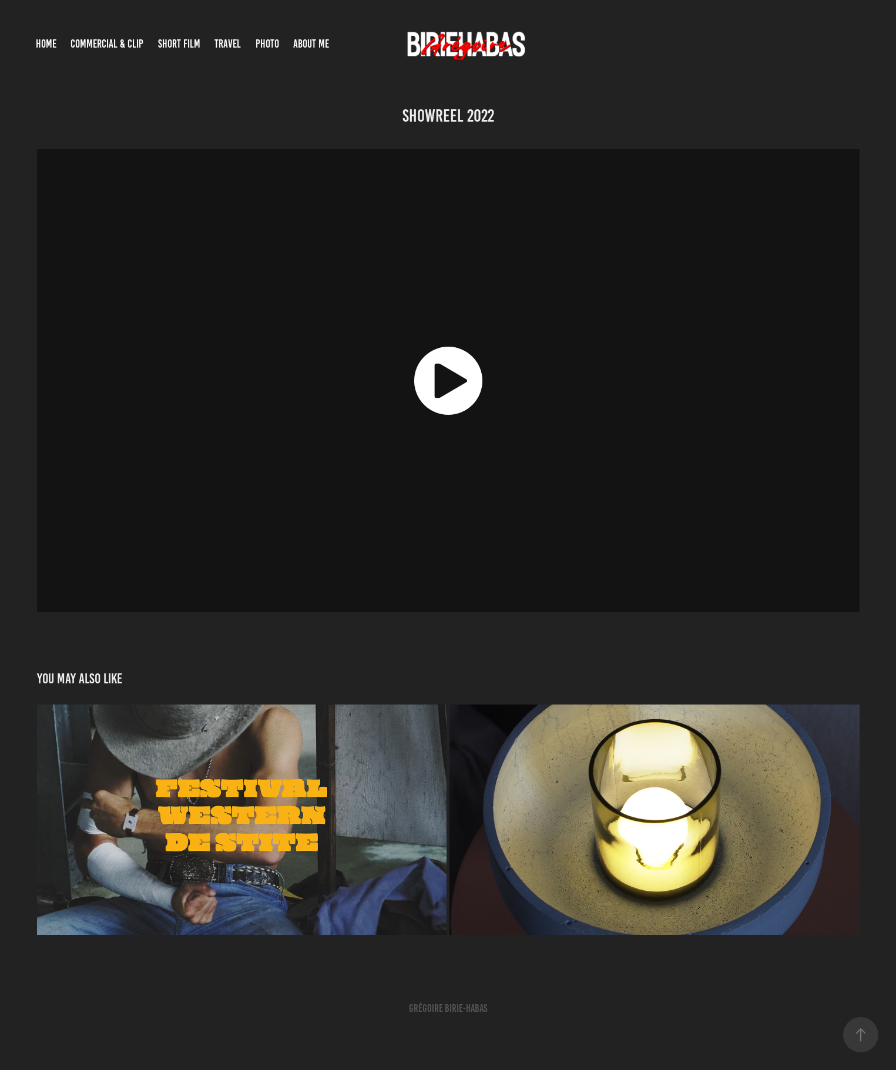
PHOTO (267, 44)
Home (46, 44)
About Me (311, 44)
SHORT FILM (179, 44)
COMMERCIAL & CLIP (107, 44)
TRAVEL (227, 44)
